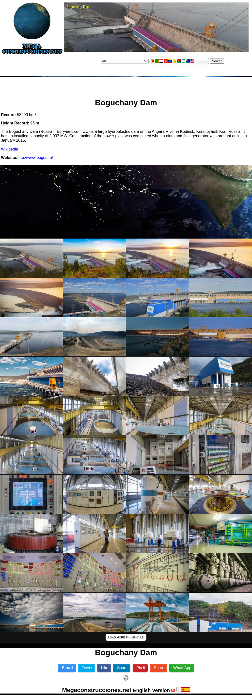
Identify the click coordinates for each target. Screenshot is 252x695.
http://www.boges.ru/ (35, 157)
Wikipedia (9, 149)
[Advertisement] (126, 85)
